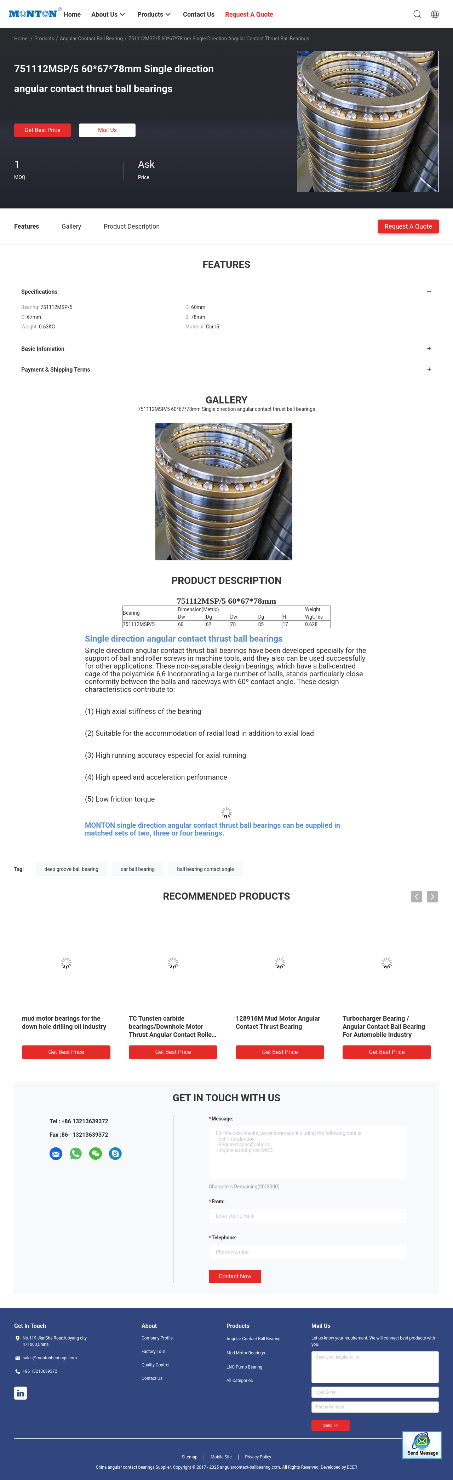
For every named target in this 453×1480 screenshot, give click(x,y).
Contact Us (152, 1378)
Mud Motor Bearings (245, 1352)
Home (21, 38)
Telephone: (224, 1237)
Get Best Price (43, 130)
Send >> (330, 1425)
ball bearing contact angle (205, 869)
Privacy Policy (258, 1457)
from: (218, 1201)
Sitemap (189, 1457)
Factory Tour (153, 1351)
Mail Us (107, 130)
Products (44, 38)
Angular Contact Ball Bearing (91, 38)
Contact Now (235, 1276)
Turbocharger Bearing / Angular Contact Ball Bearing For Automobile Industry (384, 1026)
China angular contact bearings (125, 1467)
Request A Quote (408, 226)
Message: (222, 1119)
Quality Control (156, 1365)
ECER (352, 1467)
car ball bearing (138, 869)
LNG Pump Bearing (244, 1367)
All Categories (239, 1380)
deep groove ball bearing (71, 869)
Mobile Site (221, 1457)
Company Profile (157, 1338)
